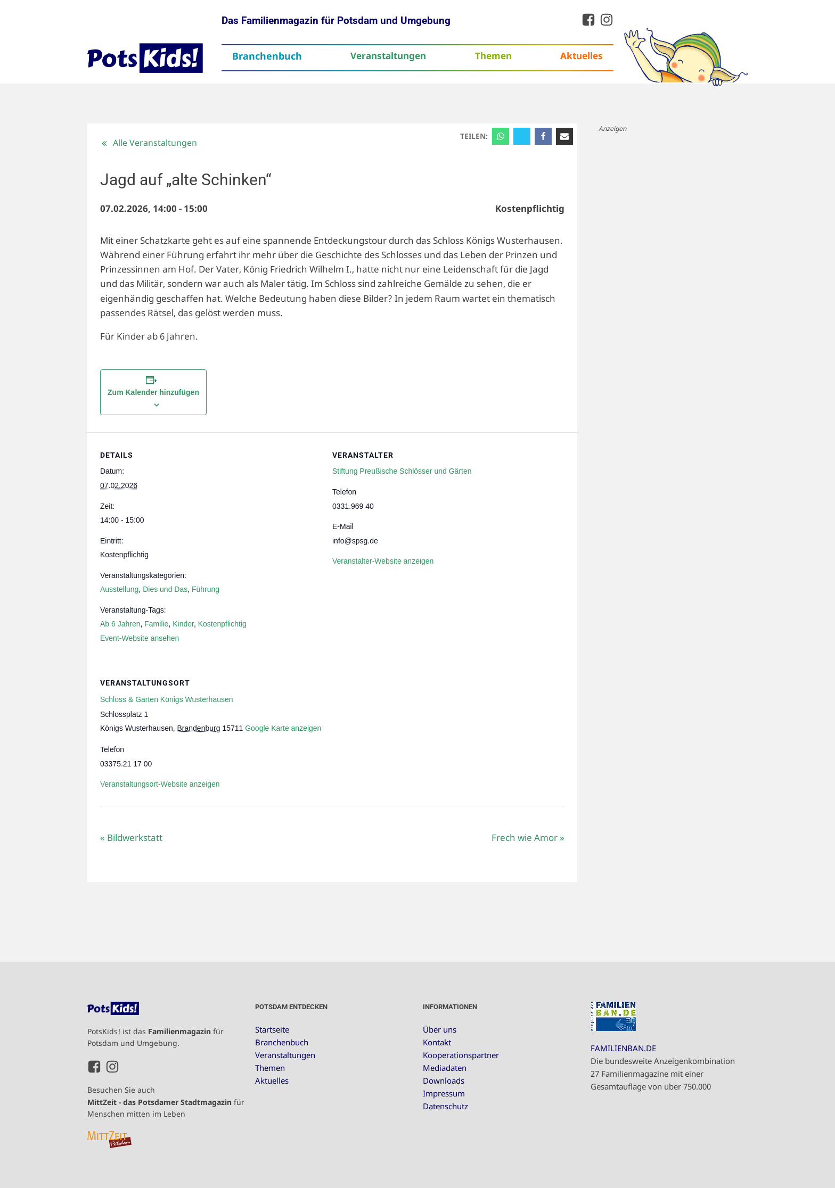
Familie (156, 624)
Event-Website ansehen (139, 638)
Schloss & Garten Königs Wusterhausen (166, 699)
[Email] (564, 136)
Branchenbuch (267, 56)
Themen (493, 56)
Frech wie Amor (528, 837)
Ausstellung (119, 589)
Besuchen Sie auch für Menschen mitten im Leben (165, 1102)
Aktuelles (581, 56)
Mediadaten (444, 1067)
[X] (521, 136)
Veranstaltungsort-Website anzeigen (160, 784)
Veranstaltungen (388, 56)
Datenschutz (445, 1106)
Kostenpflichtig (222, 624)
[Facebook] (543, 136)
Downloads (443, 1080)
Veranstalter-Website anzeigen (382, 561)
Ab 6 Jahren (120, 624)
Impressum (444, 1093)
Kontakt (437, 1042)
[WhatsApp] (500, 136)
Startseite (272, 1029)
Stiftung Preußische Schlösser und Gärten (401, 471)
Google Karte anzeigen (283, 728)
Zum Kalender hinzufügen (153, 392)
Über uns (439, 1029)
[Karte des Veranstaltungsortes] (508, 733)
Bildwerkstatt (131, 837)
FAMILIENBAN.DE (623, 1048)
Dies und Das (165, 589)
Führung (205, 589)
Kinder (183, 624)
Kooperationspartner (461, 1055)
